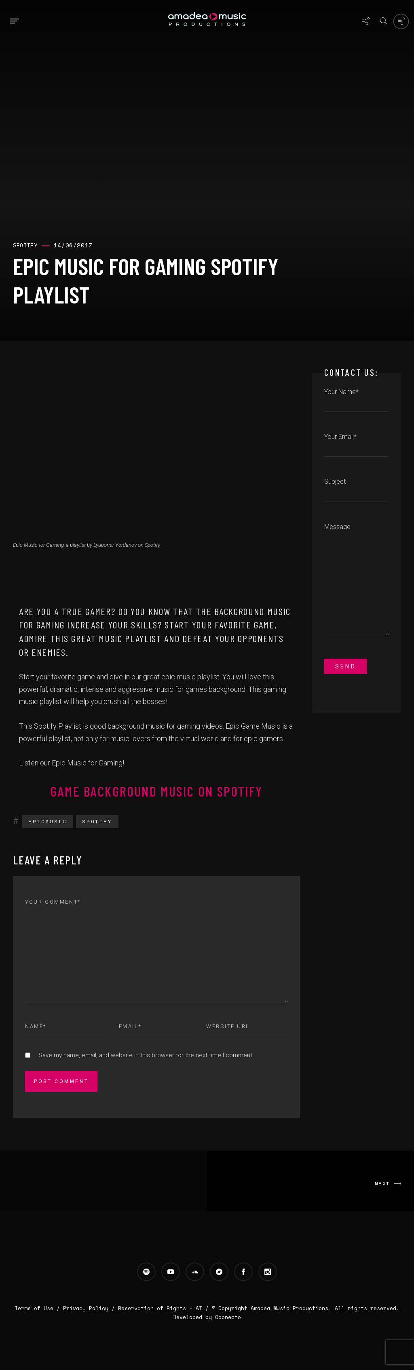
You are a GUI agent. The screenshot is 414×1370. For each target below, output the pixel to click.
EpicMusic (47, 821)
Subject (356, 489)
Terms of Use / (39, 1308)
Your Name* (356, 399)
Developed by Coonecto (207, 1317)
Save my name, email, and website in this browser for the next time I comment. (146, 1055)
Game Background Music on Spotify (156, 791)
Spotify (97, 821)
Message (356, 584)
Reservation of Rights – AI (161, 1308)
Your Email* (356, 444)
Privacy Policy (85, 1308)
